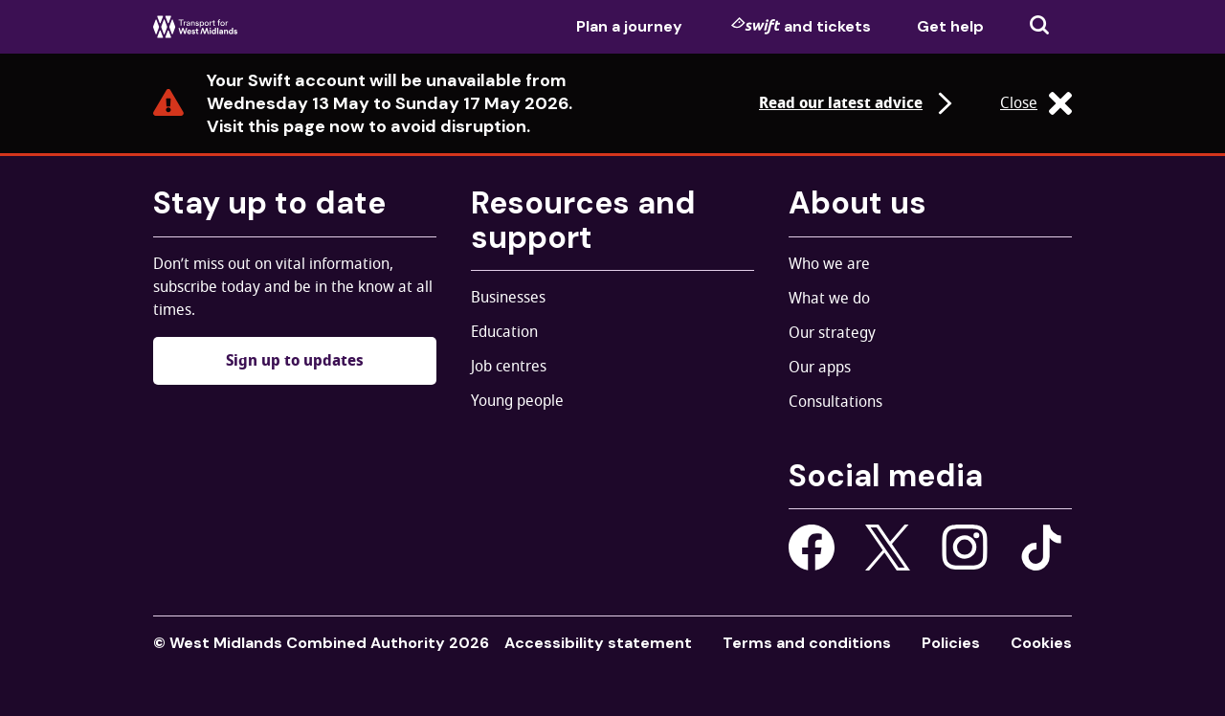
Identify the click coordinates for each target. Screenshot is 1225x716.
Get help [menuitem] (950, 26)
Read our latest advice (858, 103)
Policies (951, 643)
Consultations (835, 402)
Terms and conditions (807, 643)
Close (1036, 103)
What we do (829, 298)
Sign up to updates (295, 360)
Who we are (829, 264)
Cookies (1041, 643)
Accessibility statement (598, 643)
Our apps (820, 367)
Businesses (508, 297)
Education (504, 332)
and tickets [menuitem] (801, 25)
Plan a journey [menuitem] (629, 26)
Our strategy (832, 333)
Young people (517, 401)
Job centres (508, 366)
